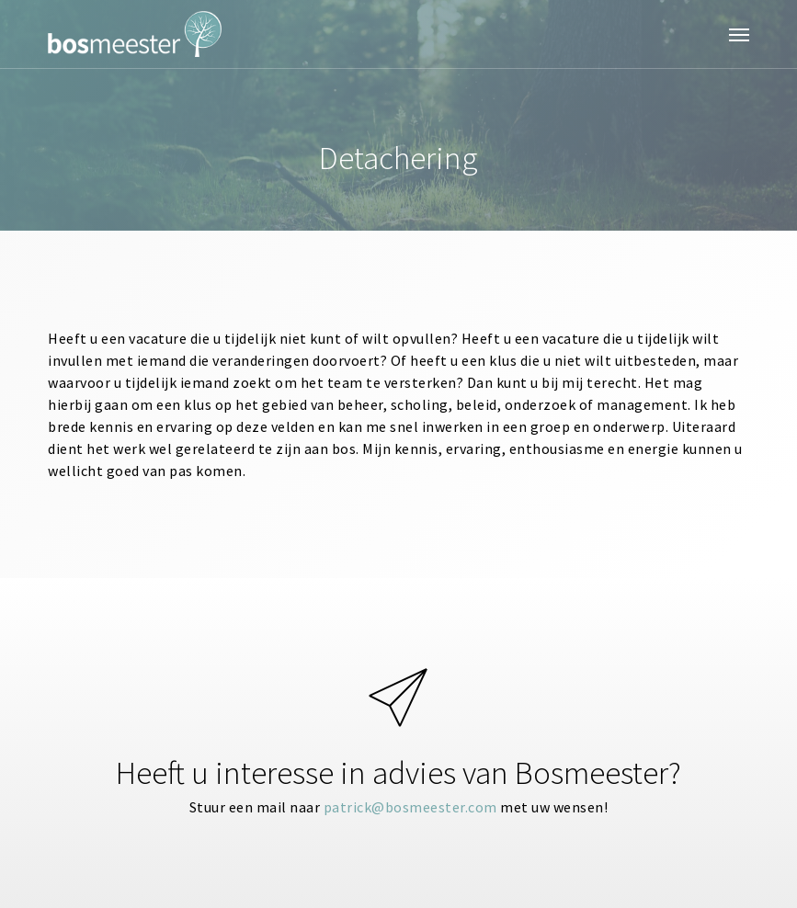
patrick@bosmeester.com (410, 807)
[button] (739, 34)
